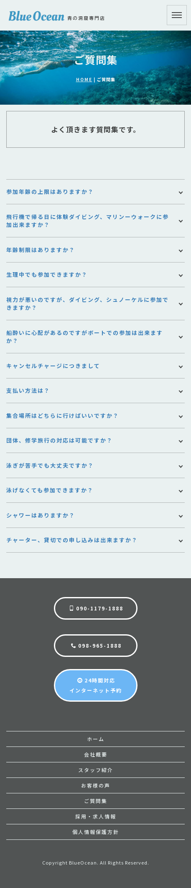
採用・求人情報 (95, 816)
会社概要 (95, 754)
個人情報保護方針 (95, 831)
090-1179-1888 (96, 608)
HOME (84, 79)
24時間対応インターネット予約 (95, 685)
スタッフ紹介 (95, 769)
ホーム (95, 738)
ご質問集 (95, 800)
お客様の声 (95, 785)
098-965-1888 (96, 645)
